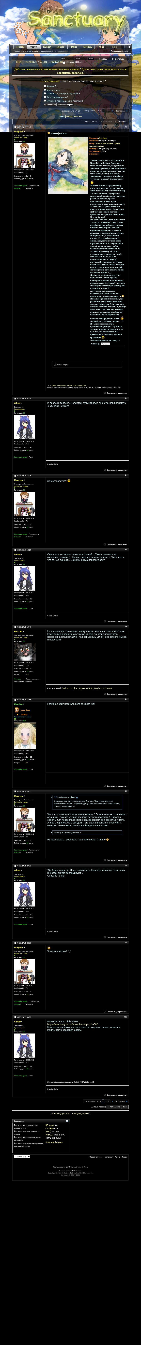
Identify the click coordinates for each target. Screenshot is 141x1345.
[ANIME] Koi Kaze (73, 116)
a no (85, 688)
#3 (126, 475)
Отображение (119, 121)
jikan (76, 688)
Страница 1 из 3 (93, 110)
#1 (126, 127)
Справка (35, 51)
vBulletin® (71, 1171)
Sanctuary (109, 1157)
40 (27, 763)
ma (100, 688)
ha (107, 688)
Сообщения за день (22, 51)
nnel (110, 688)
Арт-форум (31, 61)
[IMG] (48, 1131)
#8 (126, 865)
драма (117, 143)
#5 (126, 626)
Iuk (88, 688)
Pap (81, 688)
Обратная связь (96, 1157)
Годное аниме (52, 90)
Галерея (47, 47)
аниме (110, 143)
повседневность (96, 146)
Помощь (103, 59)
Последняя (121, 111)
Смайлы (50, 1128)
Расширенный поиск (119, 51)
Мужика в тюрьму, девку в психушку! (63, 100)
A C (104, 688)
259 (27, 674)
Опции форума (47, 51)
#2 (126, 398)
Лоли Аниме (57, 61)
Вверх (125, 1107)
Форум (33, 47)
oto (91, 688)
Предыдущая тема (61, 1113)
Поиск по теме (104, 121)
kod (64, 688)
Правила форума (54, 1142)
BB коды (50, 1125)
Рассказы (88, 47)
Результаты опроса (65, 105)
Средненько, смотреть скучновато (62, 93)
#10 (125, 1017)
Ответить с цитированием (115, 393)
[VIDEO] (49, 1134)
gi (98, 688)
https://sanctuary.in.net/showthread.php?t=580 (72, 1024)
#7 (126, 791)
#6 (126, 699)
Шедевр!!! (50, 86)
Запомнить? (69, 63)
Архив (117, 1157)
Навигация (62, 51)
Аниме (61, 47)
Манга (74, 47)
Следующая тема (80, 1113)
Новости (20, 47)
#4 (126, 550)
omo (68, 688)
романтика (101, 143)
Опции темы (90, 121)
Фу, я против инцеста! (56, 97)
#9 (126, 942)
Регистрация (118, 59)
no (72, 688)
